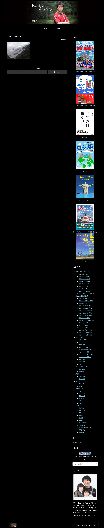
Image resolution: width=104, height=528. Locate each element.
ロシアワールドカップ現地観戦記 (85, 71)
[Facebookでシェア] (37, 72)
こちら (92, 515)
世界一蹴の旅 (85, 261)
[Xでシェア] (17, 72)
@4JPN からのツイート (79, 442)
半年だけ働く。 (85, 137)
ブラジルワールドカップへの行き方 (85, 200)
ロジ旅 (85, 171)
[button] (57, 72)
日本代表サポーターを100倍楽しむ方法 (85, 232)
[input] (85, 464)
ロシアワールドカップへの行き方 (85, 105)
